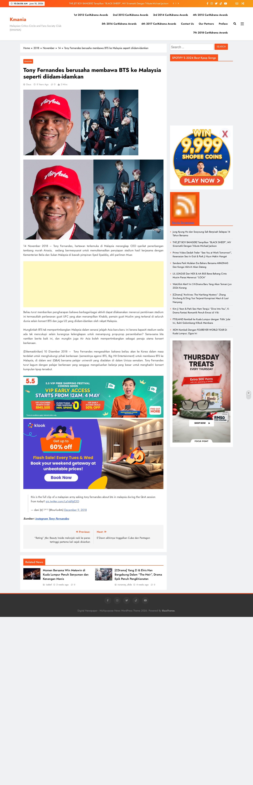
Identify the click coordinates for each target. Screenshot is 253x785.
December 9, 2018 (75, 510)
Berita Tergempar (183, 222)
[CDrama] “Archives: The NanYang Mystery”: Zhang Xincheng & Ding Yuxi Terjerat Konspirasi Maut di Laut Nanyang (201, 298)
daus (28, 84)
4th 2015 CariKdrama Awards (210, 15)
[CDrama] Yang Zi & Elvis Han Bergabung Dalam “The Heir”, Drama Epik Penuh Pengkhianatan (138, 574)
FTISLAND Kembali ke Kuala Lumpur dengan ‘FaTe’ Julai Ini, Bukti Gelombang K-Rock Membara (201, 321)
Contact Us (187, 24)
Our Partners (206, 24)
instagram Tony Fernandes (52, 519)
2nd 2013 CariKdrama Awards (130, 15)
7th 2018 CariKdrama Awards (210, 32)
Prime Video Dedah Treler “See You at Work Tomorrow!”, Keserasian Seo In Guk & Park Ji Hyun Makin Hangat (202, 254)
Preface (223, 24)
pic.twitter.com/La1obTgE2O (62, 501)
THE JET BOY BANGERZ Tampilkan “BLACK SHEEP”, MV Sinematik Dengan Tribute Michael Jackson (119, 3)
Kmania (18, 19)
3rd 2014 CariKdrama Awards (170, 15)
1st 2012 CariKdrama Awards (91, 15)
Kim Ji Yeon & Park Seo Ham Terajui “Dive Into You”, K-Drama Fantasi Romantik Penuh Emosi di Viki (201, 310)
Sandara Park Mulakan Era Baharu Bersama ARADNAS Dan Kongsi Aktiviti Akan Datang (200, 265)
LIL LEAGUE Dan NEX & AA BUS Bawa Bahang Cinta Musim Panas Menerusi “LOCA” (200, 275)
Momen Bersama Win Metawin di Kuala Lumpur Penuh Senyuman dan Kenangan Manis (66, 574)
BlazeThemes (168, 610)
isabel (49, 584)
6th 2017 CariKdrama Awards (158, 24)
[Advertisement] (93, 284)
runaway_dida (125, 584)
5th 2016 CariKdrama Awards (119, 24)
